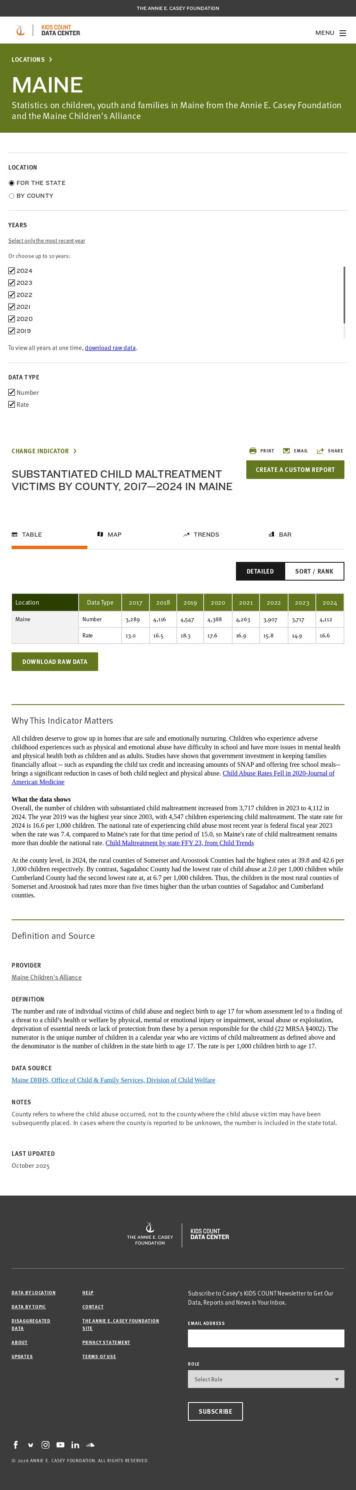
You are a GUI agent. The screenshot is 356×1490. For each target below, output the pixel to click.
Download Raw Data (54, 661)
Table (32, 534)
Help (88, 1292)
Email (295, 451)
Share (330, 451)
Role (194, 1364)
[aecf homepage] (20, 30)
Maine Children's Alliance (47, 977)
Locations (28, 59)
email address (206, 1323)
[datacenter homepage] (61, 30)
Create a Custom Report (294, 469)
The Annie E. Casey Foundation (178, 8)
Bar (285, 534)
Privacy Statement (106, 1342)
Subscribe (215, 1411)
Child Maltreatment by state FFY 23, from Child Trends (180, 842)
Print (261, 451)
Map (115, 534)
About (20, 1342)
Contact (92, 1306)
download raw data (110, 347)
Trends (206, 534)
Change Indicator (40, 451)
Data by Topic (29, 1306)
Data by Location (33, 1292)
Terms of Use (99, 1356)
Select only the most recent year (46, 240)
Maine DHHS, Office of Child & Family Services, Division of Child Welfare (113, 1080)
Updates (22, 1356)
